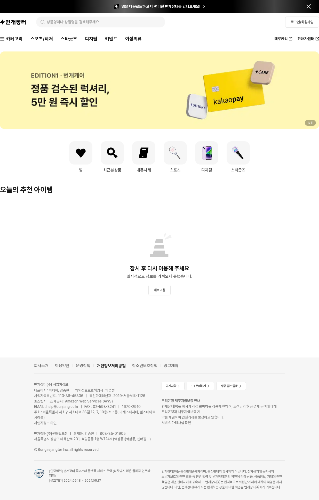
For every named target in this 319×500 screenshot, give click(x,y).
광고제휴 (171, 365)
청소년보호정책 (144, 365)
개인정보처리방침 (111, 365)
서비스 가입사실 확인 (176, 423)
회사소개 (41, 365)
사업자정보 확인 (45, 423)
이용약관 (62, 365)
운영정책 (83, 365)
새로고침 (159, 290)
